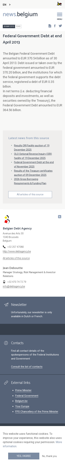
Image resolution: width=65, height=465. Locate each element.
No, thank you (49, 456)
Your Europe (22, 406)
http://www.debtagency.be (17, 251)
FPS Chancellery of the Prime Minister (36, 411)
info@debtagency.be (14, 286)
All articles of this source (30, 194)
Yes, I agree (24, 456)
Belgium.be (21, 401)
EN (4, 4)
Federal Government (26, 395)
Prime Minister (23, 390)
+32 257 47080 (15, 246)
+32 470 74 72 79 (16, 281)
